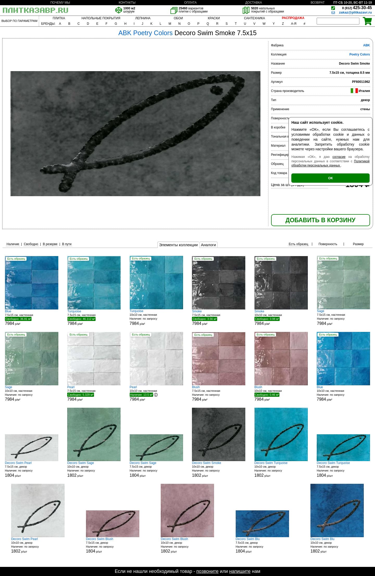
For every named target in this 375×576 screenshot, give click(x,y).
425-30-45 (357, 7)
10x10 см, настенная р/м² (156, 317)
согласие (339, 157)
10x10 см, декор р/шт (94, 469)
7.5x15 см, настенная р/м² (31, 317)
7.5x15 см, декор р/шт (31, 469)
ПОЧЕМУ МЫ (60, 2)
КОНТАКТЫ (127, 2)
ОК (330, 178)
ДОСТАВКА (253, 2)
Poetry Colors (359, 54)
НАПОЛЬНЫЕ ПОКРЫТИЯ (101, 18)
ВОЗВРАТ (318, 2)
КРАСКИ (214, 18)
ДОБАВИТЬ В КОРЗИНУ (320, 220)
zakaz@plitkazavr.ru (355, 12)
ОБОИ (178, 18)
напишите (240, 571)
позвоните (207, 571)
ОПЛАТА (190, 2)
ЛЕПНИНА (142, 18)
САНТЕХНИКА (254, 18)
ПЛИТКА (59, 18)
